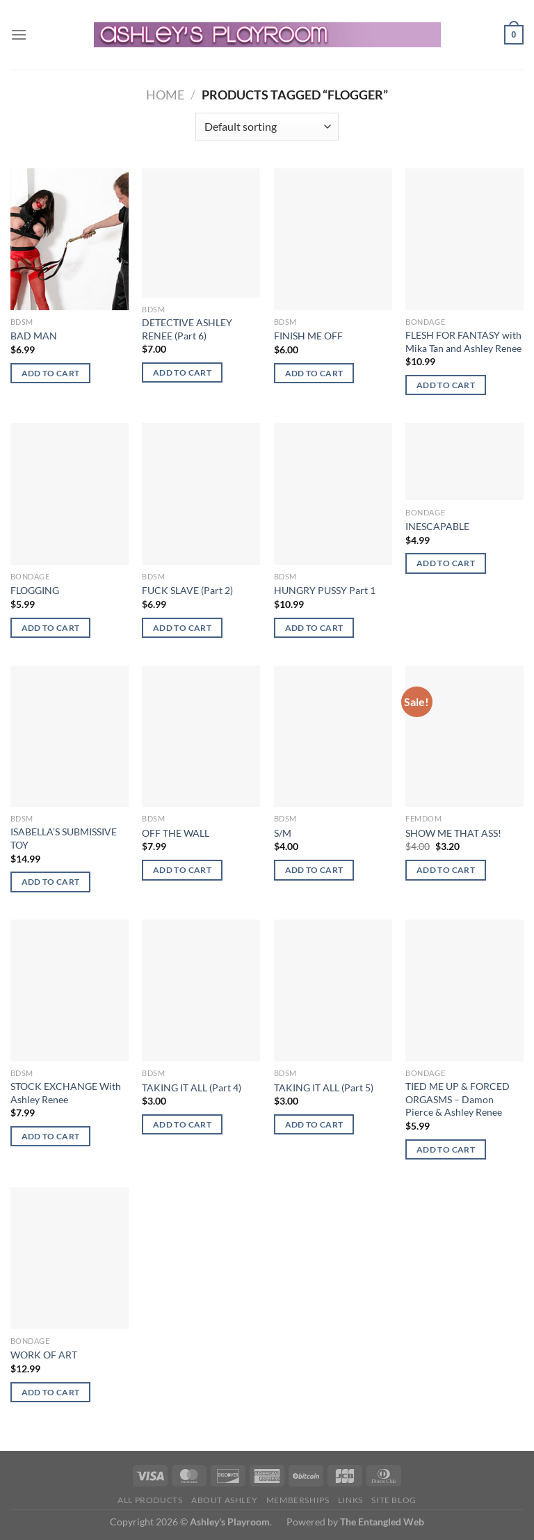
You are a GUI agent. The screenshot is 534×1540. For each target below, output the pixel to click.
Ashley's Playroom (230, 1521)
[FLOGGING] (69, 494)
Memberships (298, 1500)
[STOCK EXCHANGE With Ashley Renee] (69, 990)
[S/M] (333, 737)
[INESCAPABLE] (464, 461)
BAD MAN (33, 336)
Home (165, 94)
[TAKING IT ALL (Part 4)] (201, 990)
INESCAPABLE (437, 526)
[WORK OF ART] (69, 1258)
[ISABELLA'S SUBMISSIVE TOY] (69, 737)
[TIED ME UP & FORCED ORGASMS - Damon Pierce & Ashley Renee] (464, 990)
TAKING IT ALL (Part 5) (323, 1087)
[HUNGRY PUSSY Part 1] (333, 494)
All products (150, 1500)
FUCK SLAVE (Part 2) (187, 590)
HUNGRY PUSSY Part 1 (324, 590)
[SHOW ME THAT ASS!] (464, 737)
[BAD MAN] (69, 239)
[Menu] (18, 34)
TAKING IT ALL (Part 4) (191, 1087)
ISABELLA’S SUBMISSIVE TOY (63, 838)
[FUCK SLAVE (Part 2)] (201, 494)
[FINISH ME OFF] (333, 239)
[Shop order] (266, 127)
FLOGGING (34, 590)
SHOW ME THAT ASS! (453, 833)
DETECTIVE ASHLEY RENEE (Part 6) (187, 329)
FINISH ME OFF (308, 336)
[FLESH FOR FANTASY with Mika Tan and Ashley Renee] (464, 239)
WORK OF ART (43, 1355)
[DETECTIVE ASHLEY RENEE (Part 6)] (201, 233)
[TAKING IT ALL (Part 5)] (333, 990)
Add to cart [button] (51, 373)
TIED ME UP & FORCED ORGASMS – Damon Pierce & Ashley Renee (457, 1099)
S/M (282, 833)
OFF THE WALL (175, 833)
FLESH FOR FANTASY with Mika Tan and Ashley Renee (463, 341)
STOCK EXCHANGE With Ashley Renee (65, 1092)
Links (350, 1500)
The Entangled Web (382, 1521)
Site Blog (393, 1500)
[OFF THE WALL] (201, 737)
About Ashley (224, 1500)
